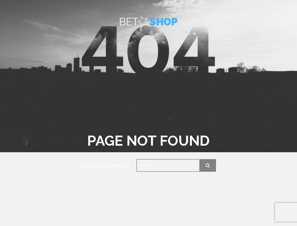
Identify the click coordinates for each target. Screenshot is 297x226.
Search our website (105, 166)
